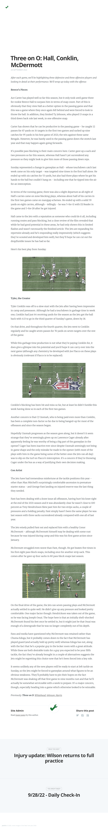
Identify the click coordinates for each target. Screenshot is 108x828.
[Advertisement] (54, 36)
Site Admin (17, 710)
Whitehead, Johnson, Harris (48, 695)
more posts (20, 715)
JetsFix (4, 825)
